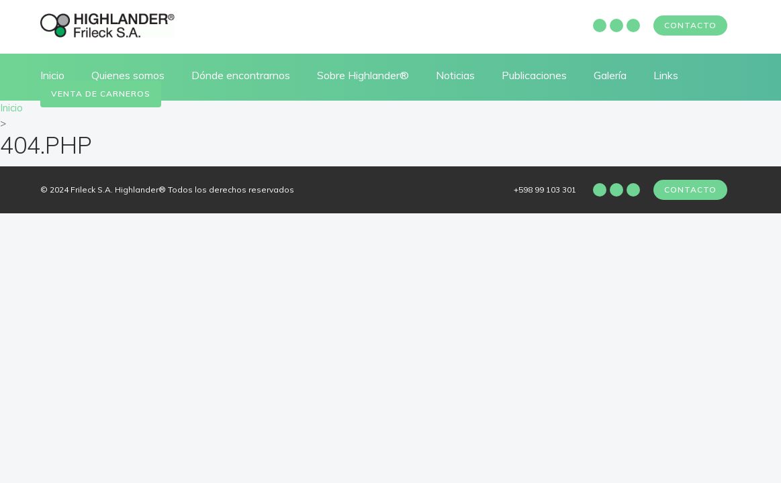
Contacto (690, 25)
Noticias (455, 75)
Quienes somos (128, 75)
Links (665, 75)
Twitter (633, 25)
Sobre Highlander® (363, 75)
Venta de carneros (100, 94)
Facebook (599, 25)
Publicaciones (534, 75)
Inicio (52, 75)
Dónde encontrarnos (240, 75)
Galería (610, 75)
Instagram (616, 25)
